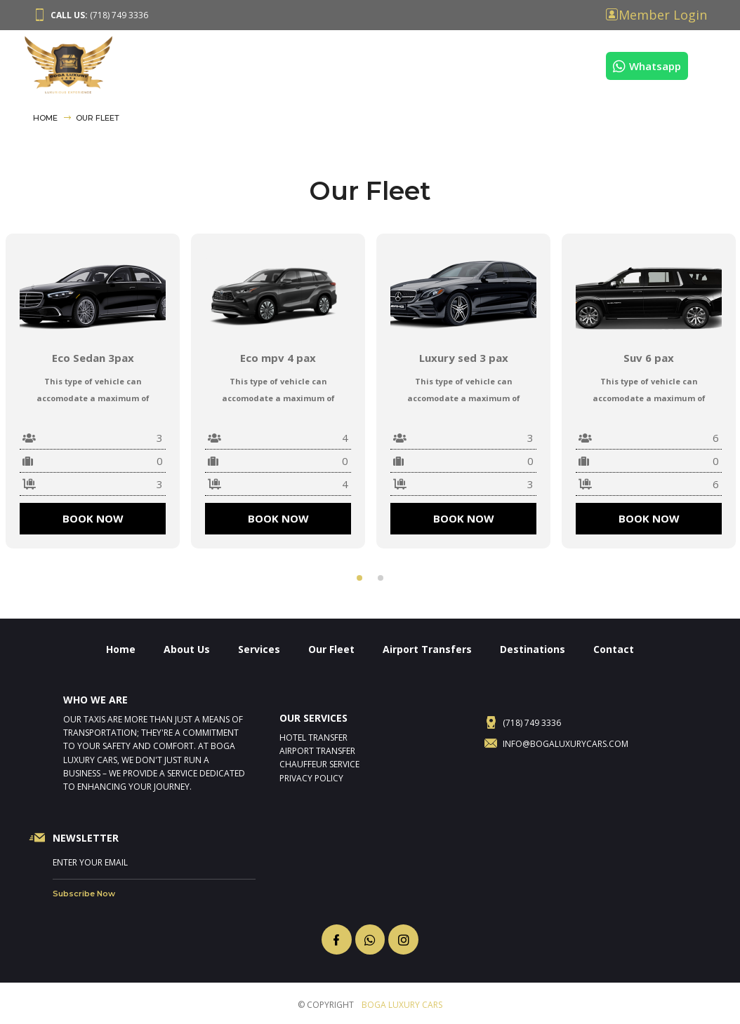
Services (258, 64)
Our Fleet (320, 64)
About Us (195, 64)
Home (140, 64)
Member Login (663, 14)
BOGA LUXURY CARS (402, 1005)
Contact (575, 64)
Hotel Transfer (313, 737)
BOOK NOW (93, 518)
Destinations (504, 64)
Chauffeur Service (319, 764)
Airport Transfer (317, 751)
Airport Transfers (407, 64)
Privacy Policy (311, 778)
